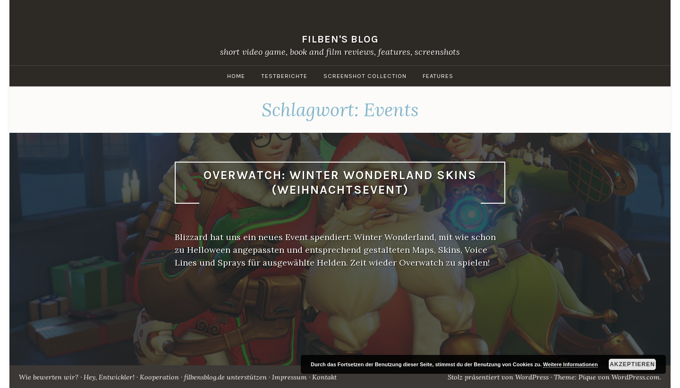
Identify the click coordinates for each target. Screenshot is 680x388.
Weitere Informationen (570, 364)
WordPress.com (636, 377)
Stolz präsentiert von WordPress (498, 377)
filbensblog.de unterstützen (225, 377)
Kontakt (324, 377)
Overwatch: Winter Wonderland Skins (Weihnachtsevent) (340, 182)
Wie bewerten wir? (48, 377)
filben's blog (340, 39)
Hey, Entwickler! (109, 377)
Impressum (289, 377)
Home (236, 75)
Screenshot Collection (365, 75)
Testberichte (284, 75)
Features (438, 75)
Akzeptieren (632, 364)
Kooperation (159, 377)
